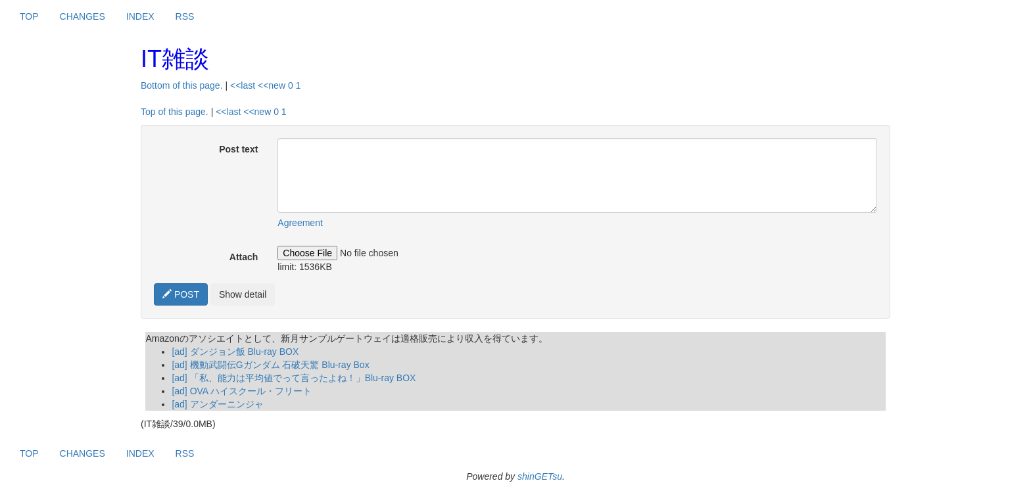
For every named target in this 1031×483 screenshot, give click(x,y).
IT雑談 (175, 58)
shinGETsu (539, 476)
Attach (243, 257)
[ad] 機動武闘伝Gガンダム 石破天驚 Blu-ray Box (270, 364)
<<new (271, 85)
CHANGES (82, 16)
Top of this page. (174, 111)
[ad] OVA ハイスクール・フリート (242, 391)
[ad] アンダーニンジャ (217, 404)
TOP (29, 16)
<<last (242, 85)
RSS (185, 16)
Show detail (242, 294)
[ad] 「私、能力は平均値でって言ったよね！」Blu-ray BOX (294, 378)
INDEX (140, 16)
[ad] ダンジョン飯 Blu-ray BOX (235, 351)
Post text (238, 149)
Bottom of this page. (182, 85)
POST (180, 294)
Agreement (299, 223)
